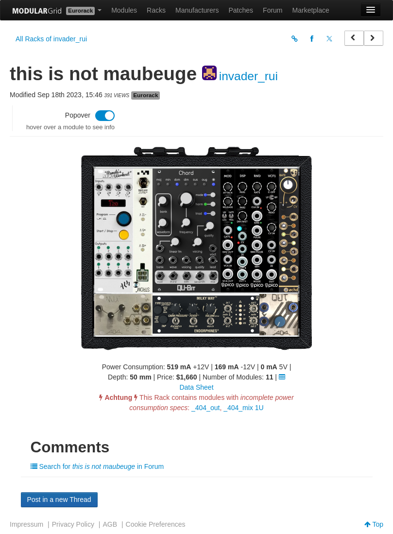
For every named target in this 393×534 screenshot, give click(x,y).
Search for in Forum (97, 466)
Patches (240, 10)
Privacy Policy (73, 524)
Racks (156, 10)
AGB (110, 524)
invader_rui (248, 76)
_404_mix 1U (243, 408)
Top (373, 524)
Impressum (26, 524)
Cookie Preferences (156, 524)
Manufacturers (197, 10)
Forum (272, 10)
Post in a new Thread (59, 499)
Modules (124, 10)
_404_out (205, 408)
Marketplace (310, 10)
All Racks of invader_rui (51, 39)
